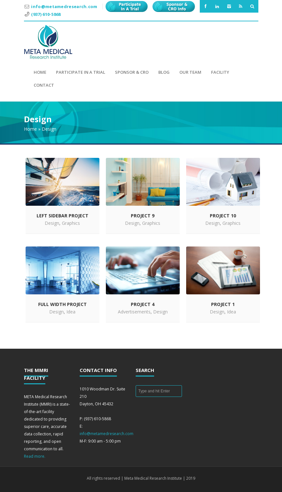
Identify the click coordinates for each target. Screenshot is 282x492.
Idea (70, 312)
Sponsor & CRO (132, 72)
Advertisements (134, 312)
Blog (164, 72)
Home (40, 72)
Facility (220, 72)
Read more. (34, 456)
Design (52, 223)
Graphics (71, 223)
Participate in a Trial (80, 72)
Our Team (190, 72)
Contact (44, 85)
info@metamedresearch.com (64, 6)
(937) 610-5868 (46, 14)
